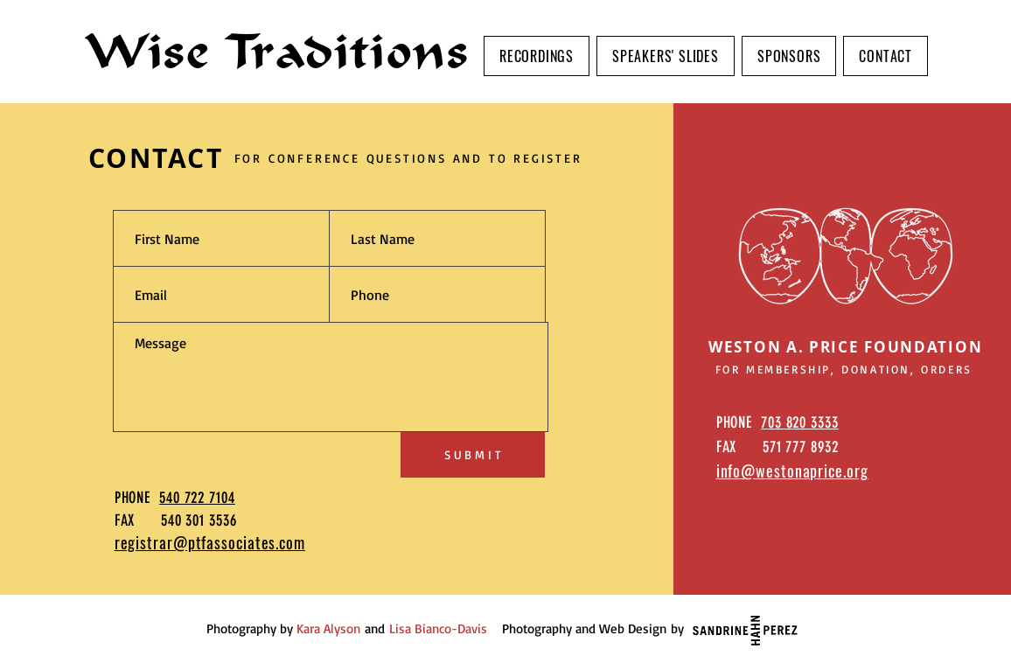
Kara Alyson (328, 628)
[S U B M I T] (473, 455)
